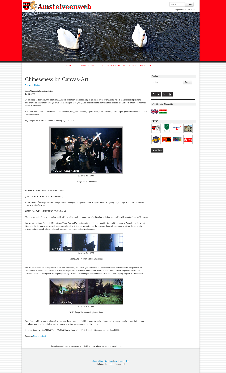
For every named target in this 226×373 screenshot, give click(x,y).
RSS (127, 361)
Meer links (157, 150)
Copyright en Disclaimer (102, 361)
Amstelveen (119, 361)
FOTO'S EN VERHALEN (113, 65)
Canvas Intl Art (39, 336)
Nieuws (28, 85)
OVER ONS (145, 65)
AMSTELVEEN (86, 65)
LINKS (132, 65)
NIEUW (67, 65)
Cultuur (37, 85)
